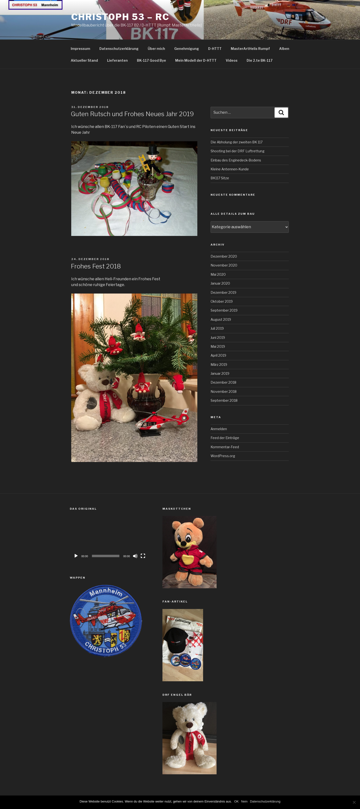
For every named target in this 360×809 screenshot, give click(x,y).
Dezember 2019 (223, 292)
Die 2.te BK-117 (260, 60)
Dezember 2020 (224, 256)
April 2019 (218, 355)
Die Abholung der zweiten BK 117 (237, 142)
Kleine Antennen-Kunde (230, 169)
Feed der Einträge (225, 438)
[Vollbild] (143, 556)
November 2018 (224, 391)
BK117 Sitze (220, 178)
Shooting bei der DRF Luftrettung (237, 151)
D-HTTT (215, 49)
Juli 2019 (217, 328)
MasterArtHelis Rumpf (250, 49)
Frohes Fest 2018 (96, 266)
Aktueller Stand (84, 60)
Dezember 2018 (223, 382)
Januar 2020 (220, 283)
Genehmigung (186, 49)
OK (236, 801)
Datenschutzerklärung (119, 49)
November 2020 (224, 265)
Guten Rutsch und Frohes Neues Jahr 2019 (132, 114)
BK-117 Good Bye (151, 60)
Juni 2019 (218, 337)
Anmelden (219, 429)
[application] (109, 538)
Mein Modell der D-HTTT (196, 60)
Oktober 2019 (222, 301)
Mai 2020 (218, 274)
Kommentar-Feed (225, 447)
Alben (284, 49)
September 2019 (224, 310)
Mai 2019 (218, 346)
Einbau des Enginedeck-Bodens (236, 160)
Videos (232, 60)
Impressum (80, 49)
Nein (244, 801)
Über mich (156, 49)
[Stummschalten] (135, 556)
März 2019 (219, 364)
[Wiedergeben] (76, 556)
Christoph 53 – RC (120, 17)
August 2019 (221, 319)
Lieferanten (117, 60)
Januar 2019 (220, 373)
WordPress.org (223, 456)
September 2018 (224, 400)
